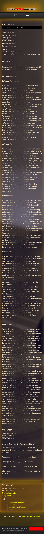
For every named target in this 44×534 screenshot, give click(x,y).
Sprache (7, 496)
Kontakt (9, 510)
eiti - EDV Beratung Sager (31, 516)
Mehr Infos (28, 532)
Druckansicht (9, 493)
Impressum (10, 505)
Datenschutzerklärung (16, 507)
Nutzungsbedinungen (15, 503)
